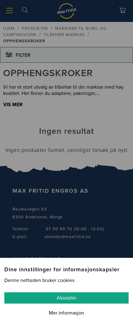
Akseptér (66, 298)
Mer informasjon (66, 313)
